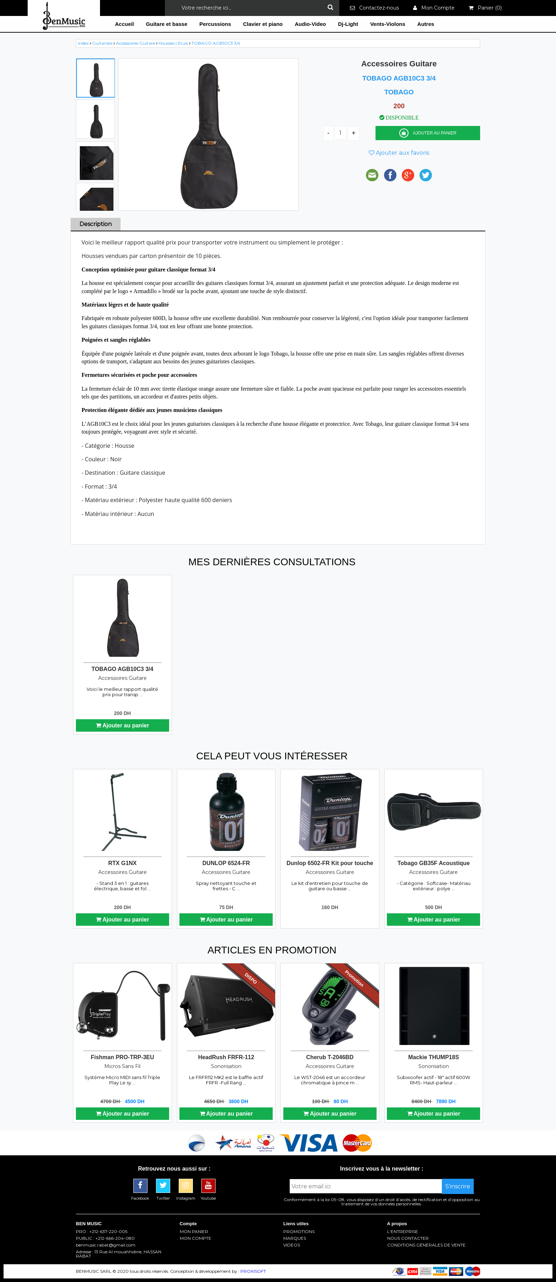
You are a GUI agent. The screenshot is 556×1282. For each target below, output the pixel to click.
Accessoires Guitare (136, 43)
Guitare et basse (167, 24)
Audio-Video (310, 24)
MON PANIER (194, 1231)
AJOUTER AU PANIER (427, 133)
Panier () (485, 8)
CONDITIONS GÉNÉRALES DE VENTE (426, 1245)
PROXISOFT (253, 1271)
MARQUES (294, 1238)
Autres (425, 24)
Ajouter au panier (122, 725)
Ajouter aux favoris (399, 152)
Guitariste (102, 43)
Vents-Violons (387, 24)
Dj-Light (348, 24)
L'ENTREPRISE (402, 1231)
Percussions (215, 24)
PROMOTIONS (299, 1231)
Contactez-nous (374, 8)
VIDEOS (291, 1245)
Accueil (124, 24)
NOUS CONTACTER (408, 1238)
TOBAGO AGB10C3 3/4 (215, 43)
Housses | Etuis (174, 43)
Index (84, 43)
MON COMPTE (195, 1238)
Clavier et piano (263, 24)
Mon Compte (434, 8)
